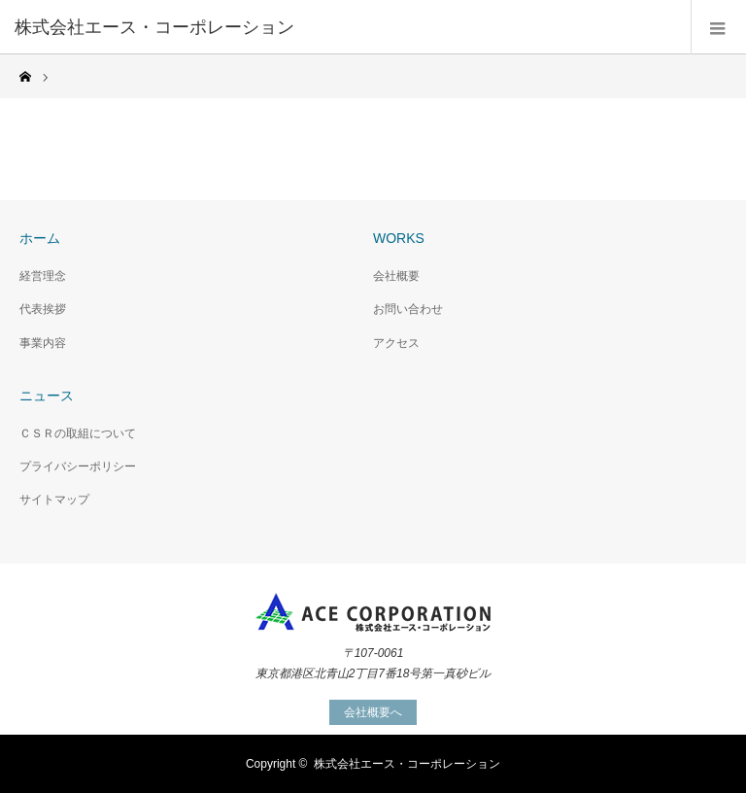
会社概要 (396, 276)
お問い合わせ (408, 309)
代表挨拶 (42, 309)
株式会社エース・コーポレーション (407, 764)
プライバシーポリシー (77, 466)
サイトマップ (54, 499)
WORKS (398, 238)
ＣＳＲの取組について (77, 433)
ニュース (46, 395)
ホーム (39, 238)
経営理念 (42, 276)
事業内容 (42, 343)
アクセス (396, 343)
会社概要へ (373, 712)
